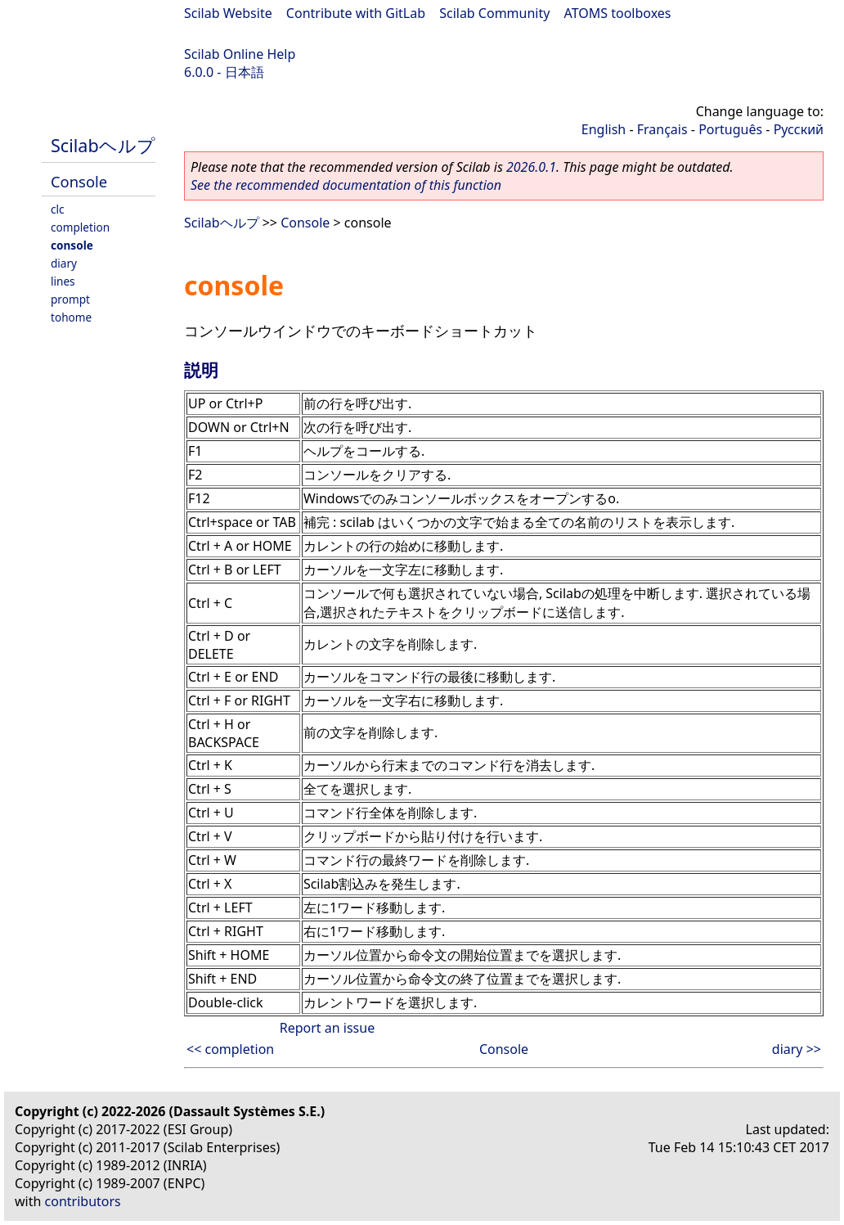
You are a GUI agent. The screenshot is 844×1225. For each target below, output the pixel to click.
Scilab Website (228, 13)
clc (58, 209)
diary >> (796, 1049)
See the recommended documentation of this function (346, 185)
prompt (70, 299)
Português (730, 129)
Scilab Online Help (239, 54)
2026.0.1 (531, 167)
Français (662, 129)
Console (79, 181)
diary (64, 263)
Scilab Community (494, 13)
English (603, 129)
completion (80, 227)
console (72, 245)
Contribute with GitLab (355, 13)
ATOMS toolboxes (617, 13)
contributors (83, 1201)
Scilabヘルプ (103, 145)
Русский (799, 129)
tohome (71, 317)
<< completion (230, 1049)
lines (63, 281)
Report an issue (327, 1028)
